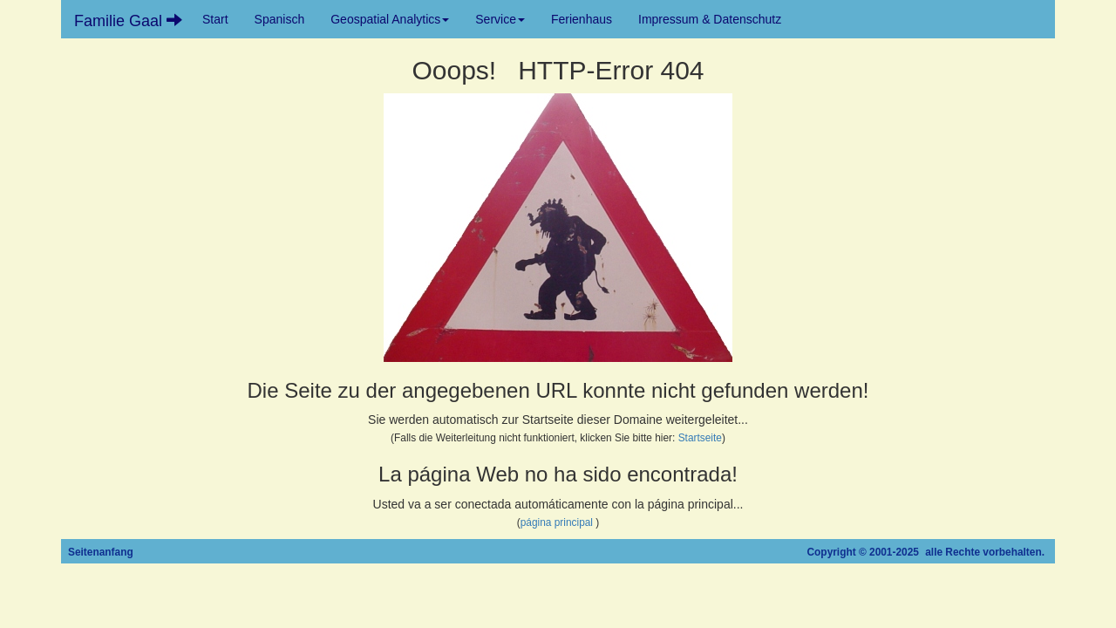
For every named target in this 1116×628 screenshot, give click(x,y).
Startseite (700, 438)
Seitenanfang (100, 552)
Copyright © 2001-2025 (863, 552)
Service (500, 19)
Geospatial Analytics (389, 19)
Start (215, 19)
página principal (557, 522)
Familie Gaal (128, 20)
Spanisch (280, 19)
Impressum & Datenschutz (709, 19)
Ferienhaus (581, 19)
